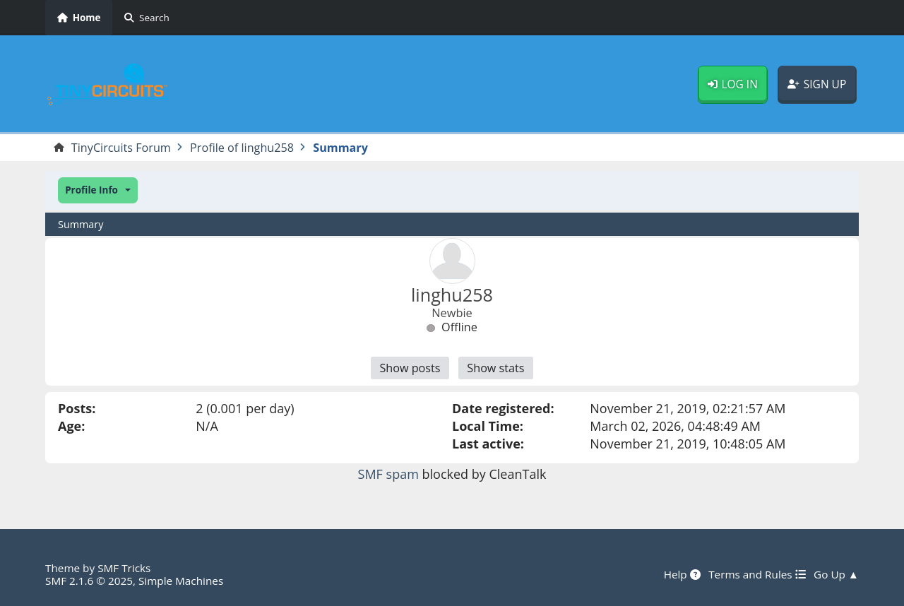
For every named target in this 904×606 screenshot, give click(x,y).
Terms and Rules (756, 574)
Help (682, 574)
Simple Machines (180, 581)
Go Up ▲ (836, 574)
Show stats (495, 368)
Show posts (409, 368)
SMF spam (388, 473)
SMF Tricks (123, 568)
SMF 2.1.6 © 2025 (89, 581)
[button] (98, 190)
